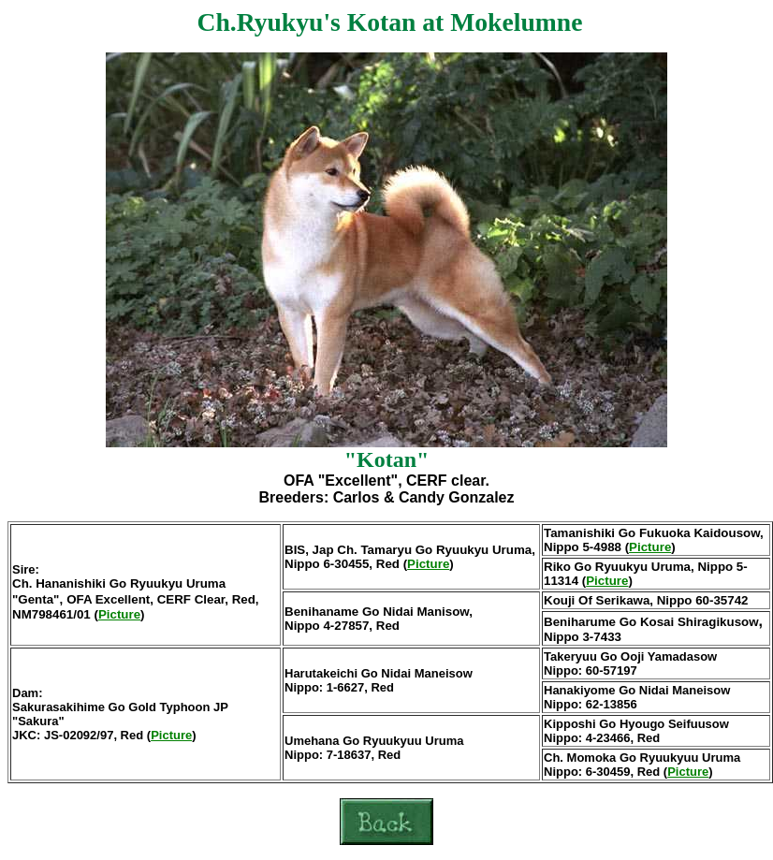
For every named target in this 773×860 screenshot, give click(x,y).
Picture (119, 614)
